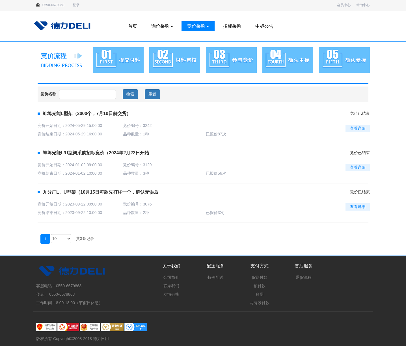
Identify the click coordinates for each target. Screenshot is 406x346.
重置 (152, 94)
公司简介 (171, 277)
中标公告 (264, 26)
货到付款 (259, 277)
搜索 (130, 94)
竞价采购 (198, 26)
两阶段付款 (259, 302)
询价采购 (162, 26)
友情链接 (171, 294)
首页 (132, 26)
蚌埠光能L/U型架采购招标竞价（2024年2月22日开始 (93, 152)
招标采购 (232, 26)
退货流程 (304, 277)
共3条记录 (85, 238)
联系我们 (171, 286)
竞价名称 (48, 94)
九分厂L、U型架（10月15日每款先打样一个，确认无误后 (98, 192)
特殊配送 (215, 277)
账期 (260, 294)
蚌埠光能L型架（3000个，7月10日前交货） (84, 113)
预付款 (259, 286)
